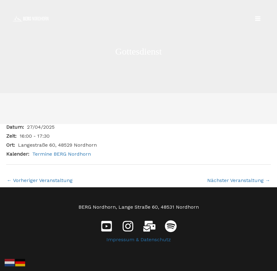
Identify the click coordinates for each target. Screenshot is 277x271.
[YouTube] (107, 226)
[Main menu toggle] (258, 18)
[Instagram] (128, 226)
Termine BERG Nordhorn (61, 154)
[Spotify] (171, 226)
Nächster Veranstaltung (238, 180)
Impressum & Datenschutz (138, 239)
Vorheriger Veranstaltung (40, 180)
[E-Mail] (149, 226)
